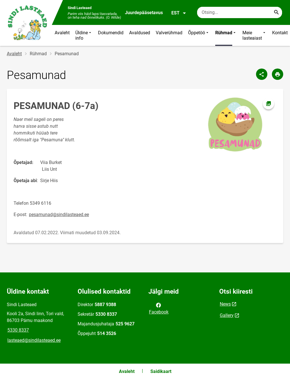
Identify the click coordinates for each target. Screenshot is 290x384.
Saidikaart (160, 371)
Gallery (227, 315)
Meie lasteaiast (254, 35)
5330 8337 (18, 330)
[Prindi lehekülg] (277, 74)
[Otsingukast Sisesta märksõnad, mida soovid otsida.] (239, 12)
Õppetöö (199, 35)
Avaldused (139, 32)
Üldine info (83, 35)
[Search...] (276, 12)
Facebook (159, 308)
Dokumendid (110, 32)
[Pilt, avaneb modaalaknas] (234, 125)
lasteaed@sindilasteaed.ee (34, 340)
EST (178, 13)
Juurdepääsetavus (144, 12)
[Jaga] (261, 74)
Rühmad (226, 35)
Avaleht (62, 32)
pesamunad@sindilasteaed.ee (59, 214)
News (225, 304)
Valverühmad (169, 32)
